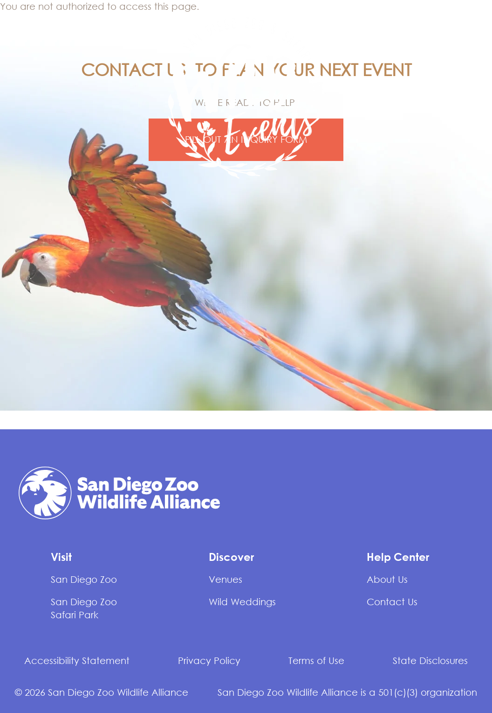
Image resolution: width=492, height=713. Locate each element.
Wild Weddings (242, 601)
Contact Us (392, 601)
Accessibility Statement (77, 660)
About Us (387, 579)
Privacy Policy (209, 660)
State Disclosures (430, 660)
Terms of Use (316, 660)
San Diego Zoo (84, 579)
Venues (225, 579)
